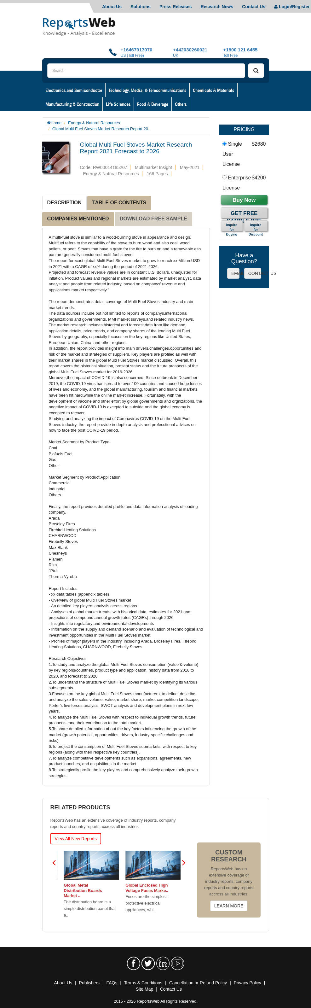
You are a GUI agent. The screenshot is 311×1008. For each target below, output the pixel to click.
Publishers (89, 982)
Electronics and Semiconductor (73, 90)
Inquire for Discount (256, 227)
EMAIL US (235, 273)
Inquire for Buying (231, 227)
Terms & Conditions (143, 982)
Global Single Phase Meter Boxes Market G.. (62, 888)
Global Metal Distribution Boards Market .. (120, 890)
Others (181, 104)
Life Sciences (118, 104)
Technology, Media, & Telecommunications (147, 90)
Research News (217, 6)
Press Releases (175, 6)
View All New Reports (76, 838)
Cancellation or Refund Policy (198, 982)
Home (56, 122)
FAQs (111, 982)
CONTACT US (254, 273)
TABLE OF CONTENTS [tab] (119, 202)
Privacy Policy (247, 982)
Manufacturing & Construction (72, 104)
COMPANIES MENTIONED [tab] (78, 218)
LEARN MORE (229, 905)
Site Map (144, 989)
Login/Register (292, 6)
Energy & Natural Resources (94, 122)
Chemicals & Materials (213, 90)
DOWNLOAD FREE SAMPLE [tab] (153, 218)
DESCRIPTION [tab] (64, 202)
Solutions (140, 6)
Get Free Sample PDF (244, 214)
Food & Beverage (152, 104)
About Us (112, 6)
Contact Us (253, 6)
